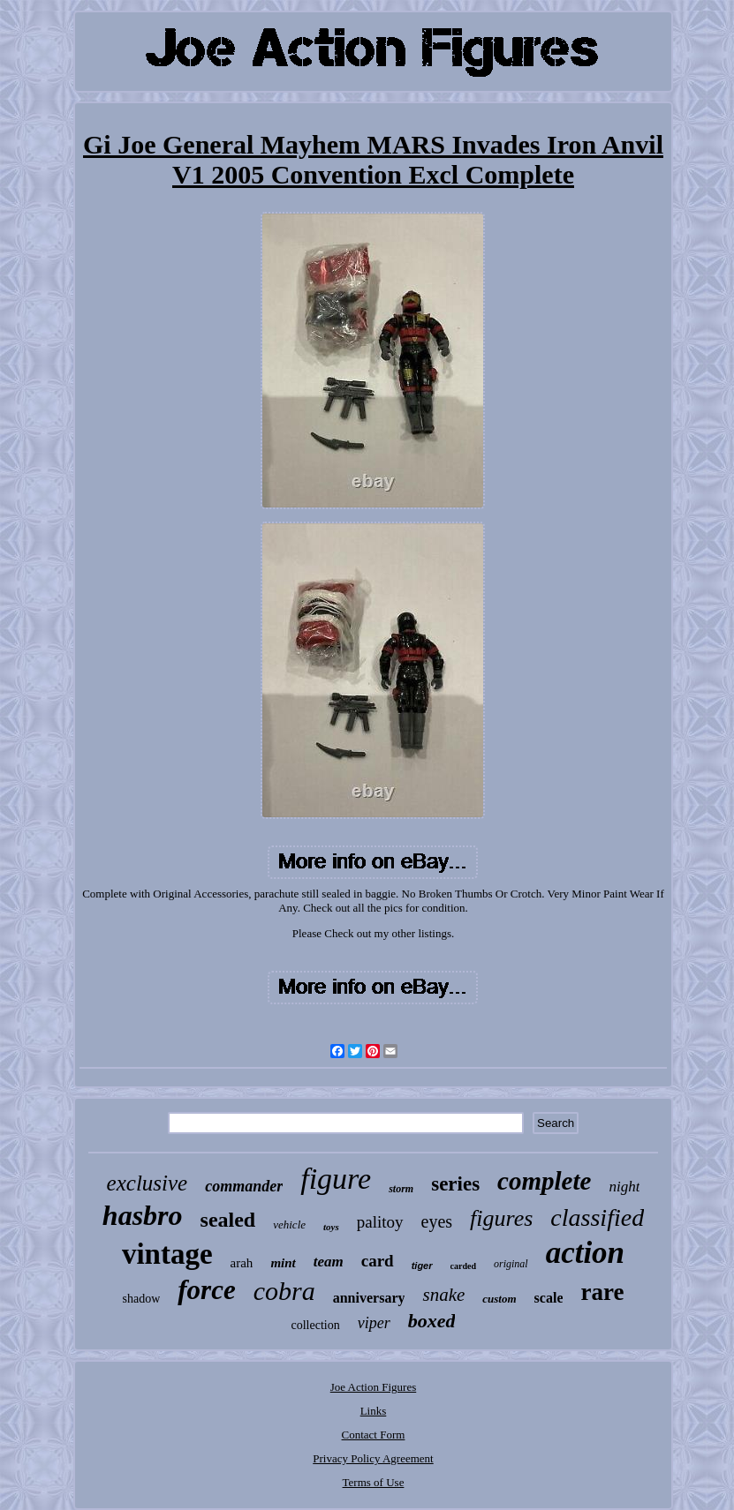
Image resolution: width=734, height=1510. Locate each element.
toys (331, 1226)
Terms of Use (374, 1482)
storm (401, 1189)
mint (282, 1263)
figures (501, 1218)
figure (335, 1178)
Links (373, 1410)
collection (315, 1325)
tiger (422, 1265)
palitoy (380, 1222)
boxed (432, 1321)
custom (499, 1298)
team (329, 1261)
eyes (437, 1221)
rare (602, 1292)
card (377, 1260)
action (585, 1253)
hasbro (142, 1215)
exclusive (147, 1183)
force (206, 1289)
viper (374, 1323)
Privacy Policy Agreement (373, 1458)
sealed (228, 1219)
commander (244, 1186)
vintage (167, 1254)
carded (463, 1266)
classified (597, 1217)
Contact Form (373, 1434)
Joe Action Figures (373, 1387)
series (455, 1184)
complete (544, 1181)
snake (443, 1294)
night (624, 1186)
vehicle (289, 1224)
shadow (142, 1298)
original (511, 1264)
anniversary (369, 1297)
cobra (284, 1290)
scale (549, 1297)
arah (242, 1263)
